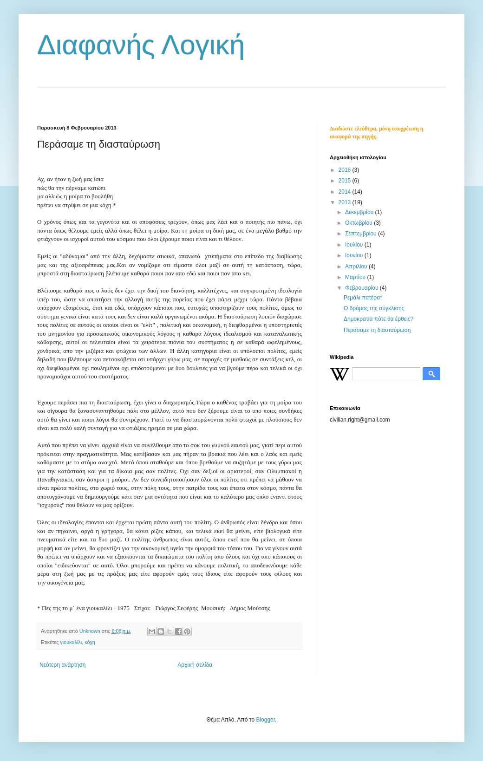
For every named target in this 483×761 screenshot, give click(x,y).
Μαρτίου (356, 277)
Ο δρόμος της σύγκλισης (374, 308)
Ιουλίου (355, 244)
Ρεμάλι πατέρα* (363, 297)
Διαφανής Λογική (141, 44)
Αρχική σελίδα (194, 665)
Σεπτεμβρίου (361, 233)
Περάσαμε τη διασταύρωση (377, 330)
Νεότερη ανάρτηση (62, 665)
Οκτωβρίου (359, 223)
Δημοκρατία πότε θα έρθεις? (378, 319)
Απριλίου (357, 266)
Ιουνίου (355, 255)
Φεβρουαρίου (362, 288)
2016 (345, 170)
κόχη (90, 642)
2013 (345, 202)
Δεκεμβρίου (360, 212)
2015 (345, 180)
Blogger (265, 719)
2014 (345, 192)
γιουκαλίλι (71, 642)
